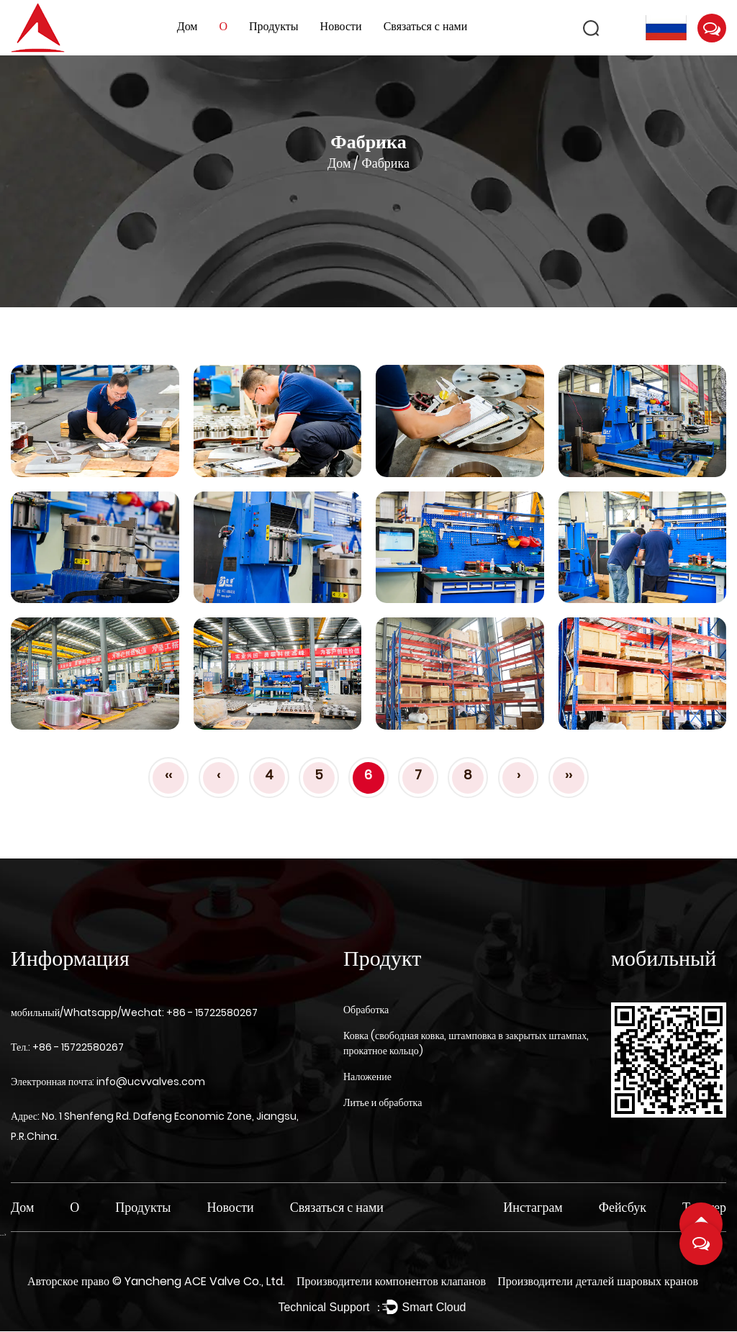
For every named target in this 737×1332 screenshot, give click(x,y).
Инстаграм (532, 1207)
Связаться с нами (426, 26)
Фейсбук (622, 1207)
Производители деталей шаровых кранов (597, 1281)
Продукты (274, 26)
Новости (341, 26)
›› (573, 775)
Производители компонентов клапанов (391, 1281)
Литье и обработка (382, 1102)
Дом (187, 26)
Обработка (366, 1009)
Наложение (367, 1076)
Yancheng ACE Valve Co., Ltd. (205, 1281)
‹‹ (164, 775)
